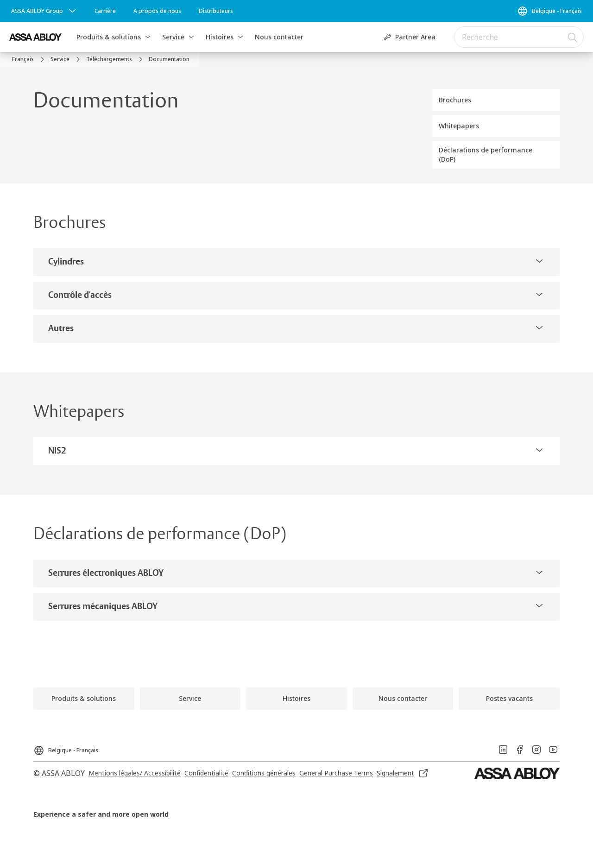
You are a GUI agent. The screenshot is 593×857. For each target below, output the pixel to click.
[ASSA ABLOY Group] (44, 11)
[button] (148, 37)
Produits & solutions (108, 36)
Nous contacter (279, 36)
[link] (105, 11)
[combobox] (519, 37)
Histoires (219, 36)
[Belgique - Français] (549, 11)
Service (173, 36)
